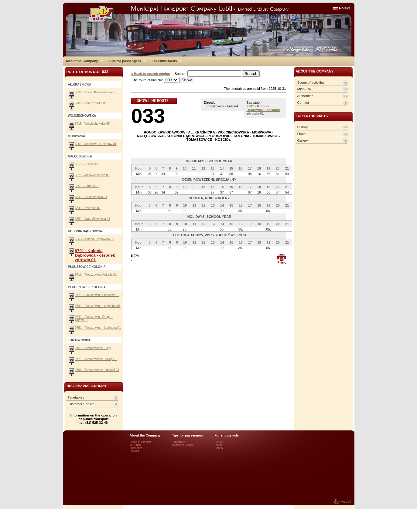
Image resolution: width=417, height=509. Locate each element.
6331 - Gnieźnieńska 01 (91, 197)
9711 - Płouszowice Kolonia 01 (96, 274)
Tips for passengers (126, 61)
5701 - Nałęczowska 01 (91, 103)
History (302, 127)
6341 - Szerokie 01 (88, 208)
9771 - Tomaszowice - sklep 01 (96, 359)
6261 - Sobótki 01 (87, 186)
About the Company (83, 61)
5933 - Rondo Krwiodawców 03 (96, 92)
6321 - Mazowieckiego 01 (92, 175)
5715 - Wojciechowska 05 (92, 123)
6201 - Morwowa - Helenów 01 (96, 144)
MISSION (304, 89)
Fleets (301, 134)
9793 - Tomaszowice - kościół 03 (97, 370)
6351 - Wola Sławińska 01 (92, 219)
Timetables (76, 397)
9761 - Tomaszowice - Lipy (93, 348)
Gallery (302, 140)
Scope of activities (311, 82)
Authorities (305, 96)
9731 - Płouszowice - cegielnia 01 (98, 306)
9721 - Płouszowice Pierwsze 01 (97, 295)
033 (148, 115)
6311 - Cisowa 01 (87, 164)
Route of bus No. (88, 71)
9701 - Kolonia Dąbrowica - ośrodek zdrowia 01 (263, 109)
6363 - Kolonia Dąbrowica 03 (94, 239)
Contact (303, 102)
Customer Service (81, 404)
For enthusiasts (165, 61)
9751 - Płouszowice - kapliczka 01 (98, 327)
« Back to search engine (150, 74)
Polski (344, 8)
